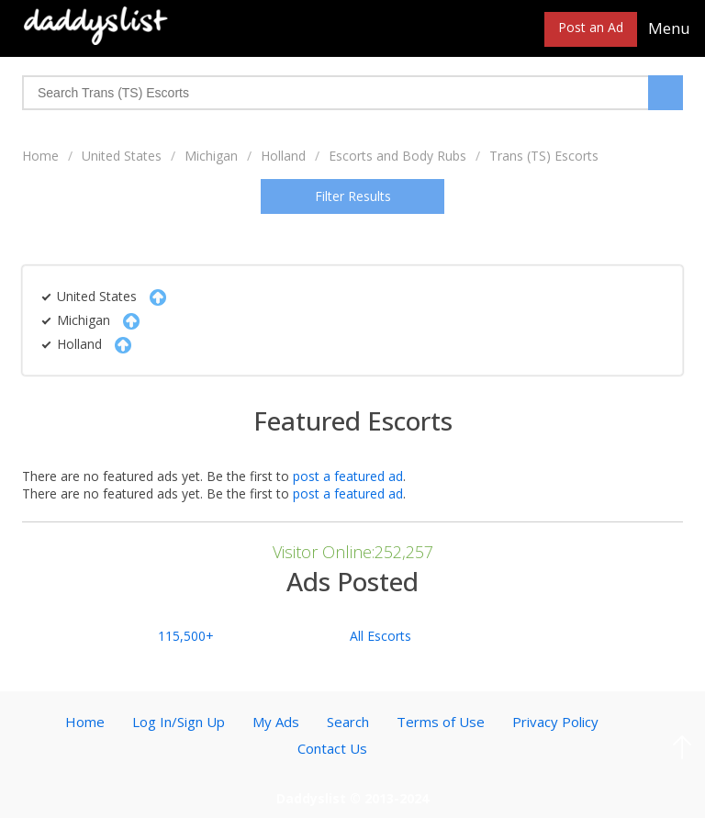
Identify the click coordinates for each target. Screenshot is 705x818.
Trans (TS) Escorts (544, 155)
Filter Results (353, 196)
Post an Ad (590, 27)
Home (40, 155)
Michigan (211, 155)
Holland (283, 155)
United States (122, 155)
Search (348, 721)
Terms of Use (441, 721)
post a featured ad (348, 476)
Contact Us (332, 748)
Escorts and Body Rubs (397, 155)
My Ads (275, 721)
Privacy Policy (555, 721)
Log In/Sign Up (178, 721)
